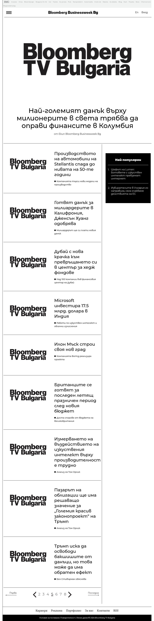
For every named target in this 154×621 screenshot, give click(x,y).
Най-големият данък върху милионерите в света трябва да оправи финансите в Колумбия (77, 118)
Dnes (21, 2)
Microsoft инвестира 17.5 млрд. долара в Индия (71, 308)
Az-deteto (113, 2)
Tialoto (55, 2)
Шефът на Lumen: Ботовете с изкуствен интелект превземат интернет (126, 171)
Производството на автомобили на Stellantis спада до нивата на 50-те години (75, 164)
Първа (13, 593)
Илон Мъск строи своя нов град (74, 347)
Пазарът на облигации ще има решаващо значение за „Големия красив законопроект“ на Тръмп (75, 505)
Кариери (41, 610)
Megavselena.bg (9, 6)
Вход (145, 12)
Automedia (88, 2)
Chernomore (146, 2)
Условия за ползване (49, 618)
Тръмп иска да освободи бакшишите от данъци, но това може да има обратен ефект (73, 559)
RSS (116, 610)
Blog (120, 2)
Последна (93, 593)
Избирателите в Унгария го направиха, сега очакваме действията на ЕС (129, 189)
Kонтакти (103, 610)
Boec (137, 2)
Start (125, 2)
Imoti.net (97, 2)
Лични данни (82, 618)
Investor (14, 2)
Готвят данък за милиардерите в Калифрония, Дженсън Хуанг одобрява (73, 213)
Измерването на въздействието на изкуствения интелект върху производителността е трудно (81, 452)
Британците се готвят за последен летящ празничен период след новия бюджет (75, 398)
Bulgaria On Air (41, 2)
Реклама (56, 610)
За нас (89, 610)
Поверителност (67, 618)
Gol (50, 2)
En (137, 12)
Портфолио (73, 610)
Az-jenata (62, 2)
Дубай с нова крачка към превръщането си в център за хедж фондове (75, 262)
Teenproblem (78, 2)
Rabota (105, 2)
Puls (69, 2)
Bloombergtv (29, 2)
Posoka (131, 2)
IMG (7, 2)
